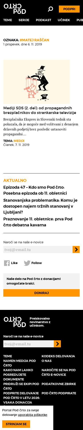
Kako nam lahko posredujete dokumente (18, 374)
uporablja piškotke (32, 415)
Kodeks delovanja (58, 356)
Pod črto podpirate (59, 393)
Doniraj (41, 293)
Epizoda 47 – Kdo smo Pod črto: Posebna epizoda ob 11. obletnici (35, 190)
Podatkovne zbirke (59, 384)
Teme (7, 20)
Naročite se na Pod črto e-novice (59, 372)
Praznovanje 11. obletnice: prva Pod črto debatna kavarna (37, 221)
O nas (47, 361)
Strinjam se (16, 424)
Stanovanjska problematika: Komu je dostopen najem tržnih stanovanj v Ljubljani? (40, 206)
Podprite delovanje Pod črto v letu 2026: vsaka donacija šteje (21, 400)
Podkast (43, 20)
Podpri (69, 9)
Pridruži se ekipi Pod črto (21, 386)
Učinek (64, 20)
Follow (33, 263)
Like (10, 263)
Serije (24, 20)
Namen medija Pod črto (19, 363)
